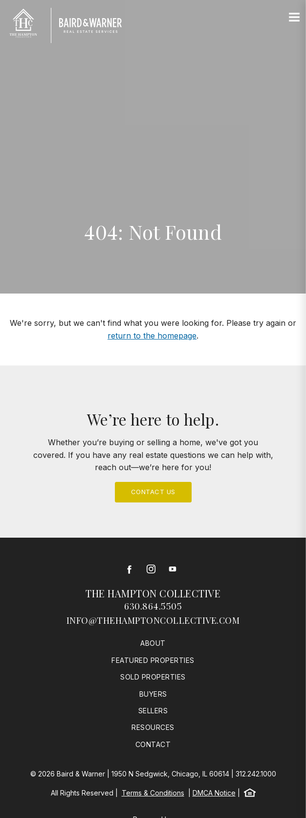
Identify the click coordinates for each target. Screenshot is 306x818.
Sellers (153, 710)
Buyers (153, 694)
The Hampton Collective (153, 593)
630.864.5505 (153, 606)
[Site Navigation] (294, 17)
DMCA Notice (214, 793)
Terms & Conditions (153, 793)
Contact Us (153, 492)
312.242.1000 (256, 774)
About (153, 643)
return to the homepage (152, 336)
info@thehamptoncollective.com (153, 620)
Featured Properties (153, 660)
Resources (153, 727)
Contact (153, 744)
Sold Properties (153, 677)
